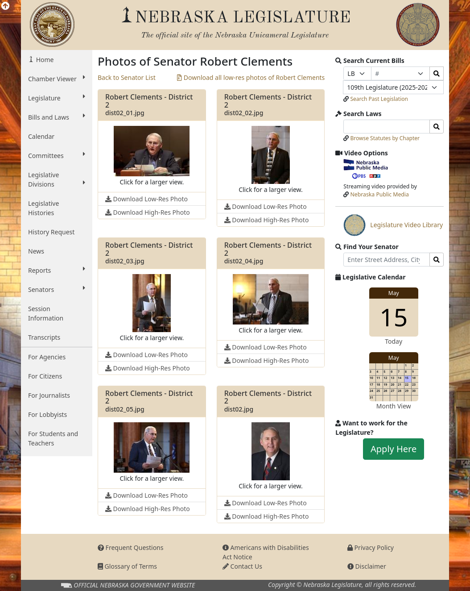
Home (44, 59)
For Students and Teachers (53, 438)
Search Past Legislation (379, 99)
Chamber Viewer (56, 78)
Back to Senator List (127, 77)
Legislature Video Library (393, 225)
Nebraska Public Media (379, 194)
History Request (51, 232)
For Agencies (47, 357)
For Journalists (49, 395)
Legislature (56, 97)
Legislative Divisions (56, 179)
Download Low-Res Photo (146, 199)
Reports (56, 270)
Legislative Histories (43, 208)
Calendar (41, 136)
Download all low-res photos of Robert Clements (251, 77)
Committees (56, 155)
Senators (56, 289)
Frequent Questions (131, 547)
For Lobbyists (47, 414)
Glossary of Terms (127, 566)
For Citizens (45, 376)
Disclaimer (366, 566)
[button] (151, 156)
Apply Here (393, 449)
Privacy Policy (370, 547)
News (36, 251)
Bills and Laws (56, 116)
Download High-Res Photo (147, 212)
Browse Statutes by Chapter (385, 138)
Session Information (45, 313)
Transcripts (44, 337)
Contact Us (242, 566)
